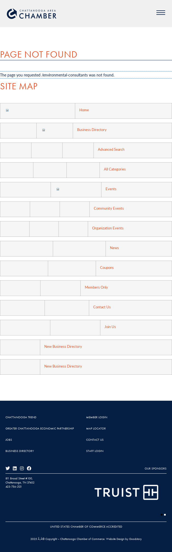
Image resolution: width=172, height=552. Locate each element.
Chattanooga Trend (20, 417)
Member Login (96, 417)
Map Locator (96, 428)
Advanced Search (111, 149)
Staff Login (94, 451)
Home (84, 109)
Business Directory (92, 129)
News (114, 247)
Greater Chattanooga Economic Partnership (39, 428)
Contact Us (102, 307)
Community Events (109, 208)
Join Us (110, 326)
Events (111, 188)
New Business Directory (63, 346)
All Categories (115, 169)
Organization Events (108, 228)
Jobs (8, 440)
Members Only (96, 287)
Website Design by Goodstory (124, 539)
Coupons (107, 267)
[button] (161, 515)
